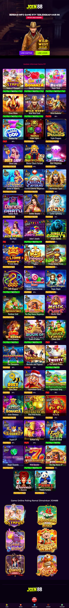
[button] (21, 38)
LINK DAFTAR (26, 53)
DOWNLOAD (34, 605)
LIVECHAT (48, 605)
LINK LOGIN (42, 53)
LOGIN (7, 605)
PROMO (20, 605)
